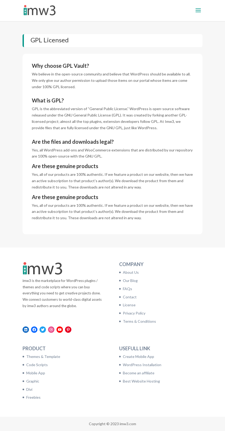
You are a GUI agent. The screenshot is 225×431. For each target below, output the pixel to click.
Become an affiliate (138, 373)
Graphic (32, 381)
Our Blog (130, 280)
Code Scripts (37, 364)
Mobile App (35, 373)
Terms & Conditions (139, 321)
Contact (130, 297)
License (129, 305)
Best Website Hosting (141, 381)
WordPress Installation (142, 364)
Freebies (33, 397)
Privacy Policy (134, 313)
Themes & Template (43, 356)
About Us (131, 272)
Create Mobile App (138, 356)
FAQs (127, 288)
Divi (29, 389)
